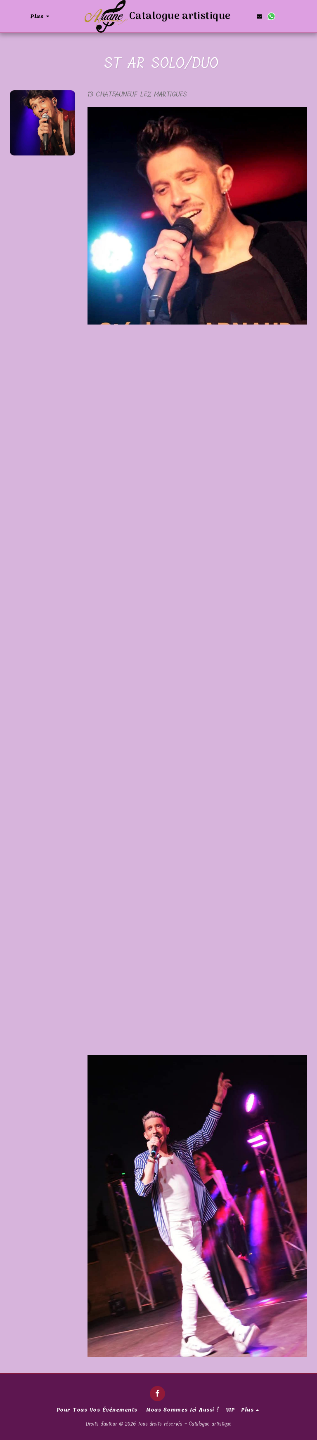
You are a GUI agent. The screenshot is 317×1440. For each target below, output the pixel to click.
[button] (259, 16)
